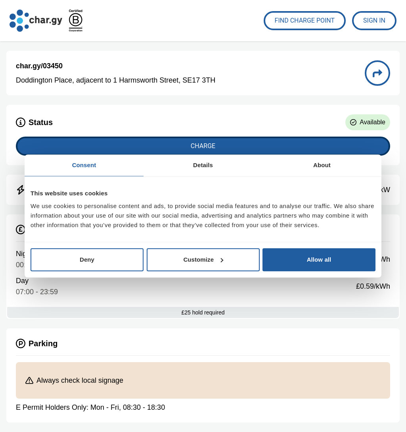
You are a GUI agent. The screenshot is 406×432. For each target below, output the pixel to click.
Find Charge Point (305, 20)
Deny (87, 259)
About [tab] (322, 165)
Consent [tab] (84, 165)
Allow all (319, 259)
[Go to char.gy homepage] (36, 21)
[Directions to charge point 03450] (377, 73)
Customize (203, 259)
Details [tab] (203, 165)
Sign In (374, 20)
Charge (203, 146)
